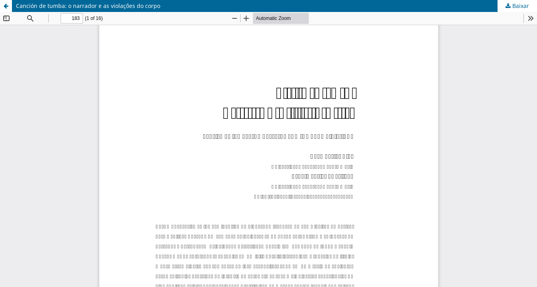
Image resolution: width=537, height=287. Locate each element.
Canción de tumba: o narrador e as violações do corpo (88, 6)
